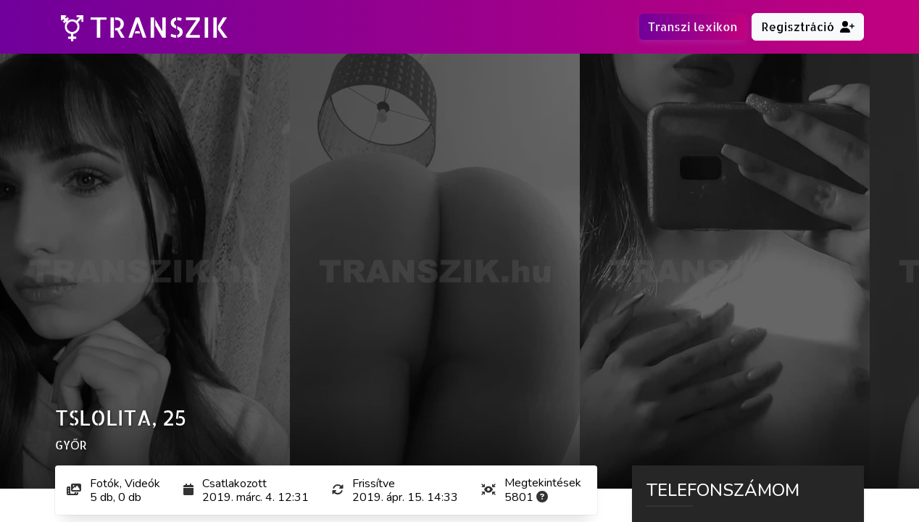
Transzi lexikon (693, 26)
